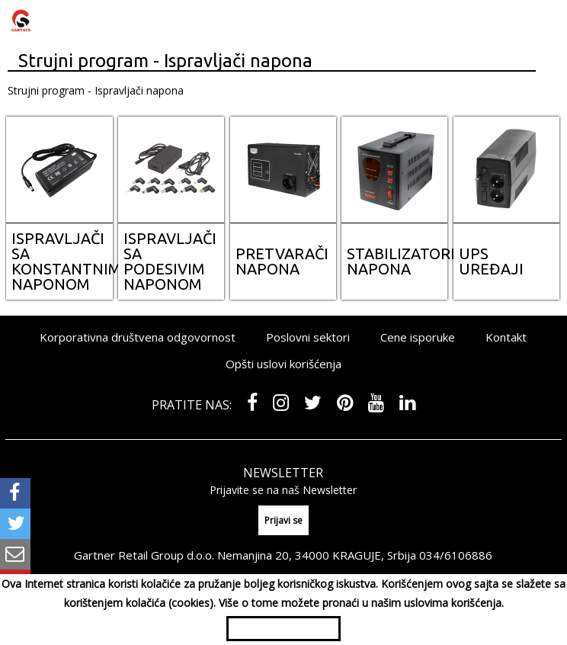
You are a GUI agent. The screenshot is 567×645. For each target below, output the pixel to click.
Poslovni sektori (308, 337)
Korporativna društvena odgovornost (137, 337)
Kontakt (506, 337)
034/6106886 (455, 555)
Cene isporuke (417, 337)
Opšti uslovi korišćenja (283, 363)
